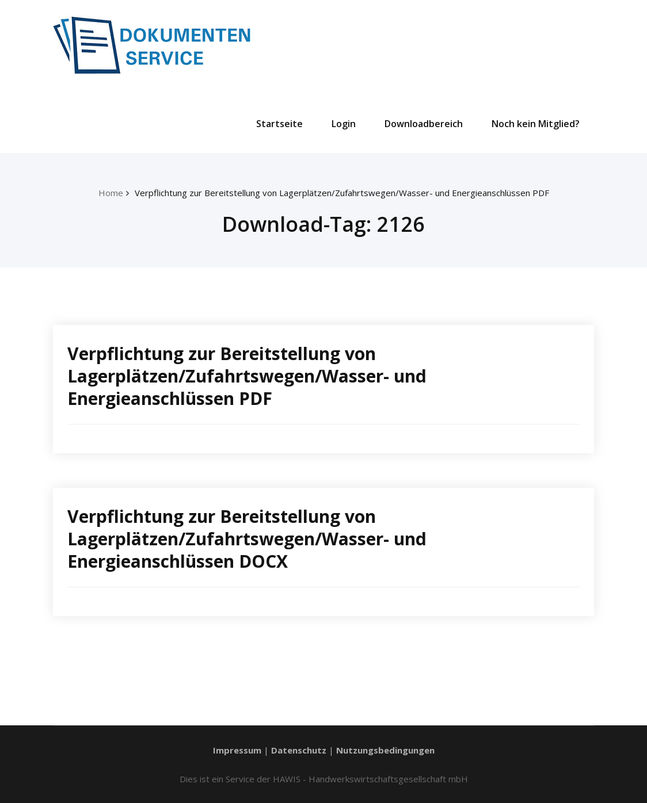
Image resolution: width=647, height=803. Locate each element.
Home (110, 192)
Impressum (237, 750)
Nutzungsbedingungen (385, 750)
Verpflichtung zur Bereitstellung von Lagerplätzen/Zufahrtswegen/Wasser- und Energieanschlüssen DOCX (247, 538)
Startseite (279, 123)
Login (344, 123)
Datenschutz (298, 750)
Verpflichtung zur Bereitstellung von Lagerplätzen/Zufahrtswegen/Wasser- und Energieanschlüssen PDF (342, 192)
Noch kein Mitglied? (536, 123)
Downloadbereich (424, 123)
